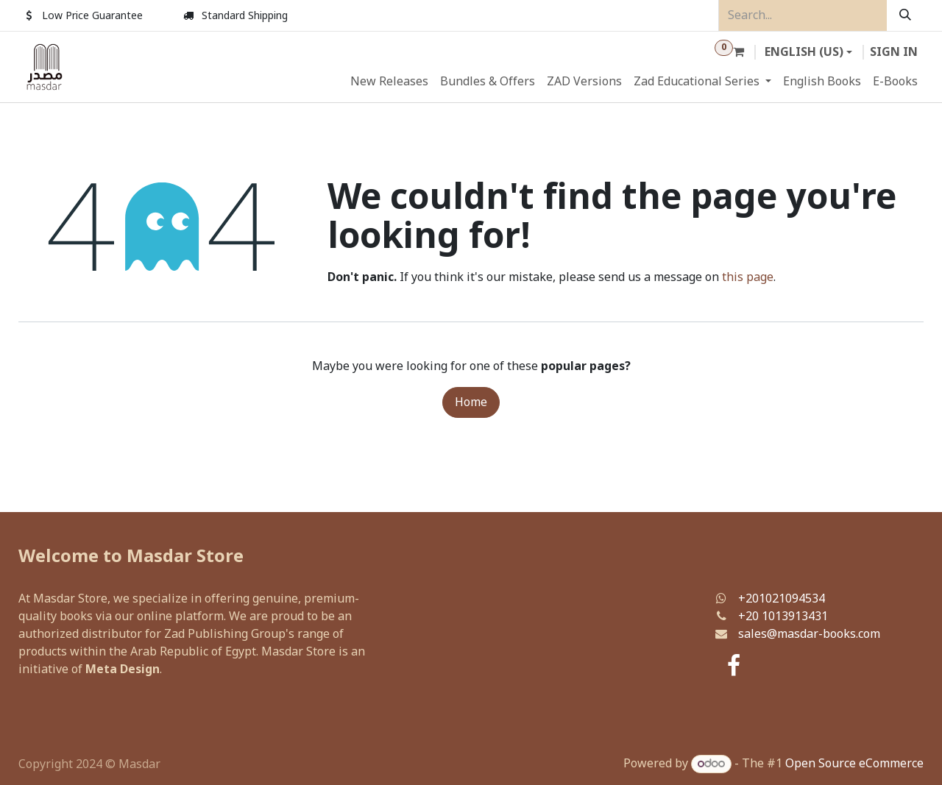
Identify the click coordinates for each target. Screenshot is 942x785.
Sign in (894, 52)
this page (747, 277)
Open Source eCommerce (854, 763)
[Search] (905, 15)
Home (471, 402)
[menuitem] (389, 81)
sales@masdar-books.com (809, 634)
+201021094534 (781, 598)
